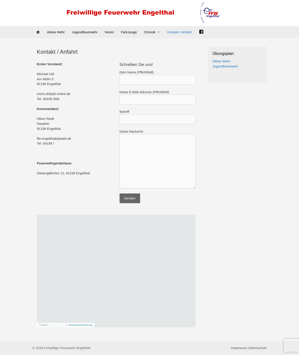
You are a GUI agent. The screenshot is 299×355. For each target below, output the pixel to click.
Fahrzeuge (129, 32)
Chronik (154, 32)
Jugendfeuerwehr (84, 32)
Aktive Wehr (56, 32)
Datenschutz (257, 348)
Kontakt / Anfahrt (179, 32)
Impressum (239, 348)
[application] (116, 271)
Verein (109, 32)
